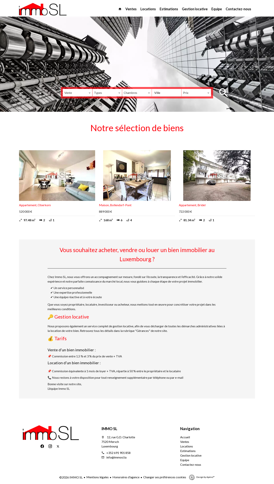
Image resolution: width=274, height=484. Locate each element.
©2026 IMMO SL (71, 477)
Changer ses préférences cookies (164, 477)
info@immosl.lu (116, 457)
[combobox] (77, 93)
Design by (205, 477)
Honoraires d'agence (125, 477)
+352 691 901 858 (118, 452)
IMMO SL (109, 428)
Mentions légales (97, 477)
